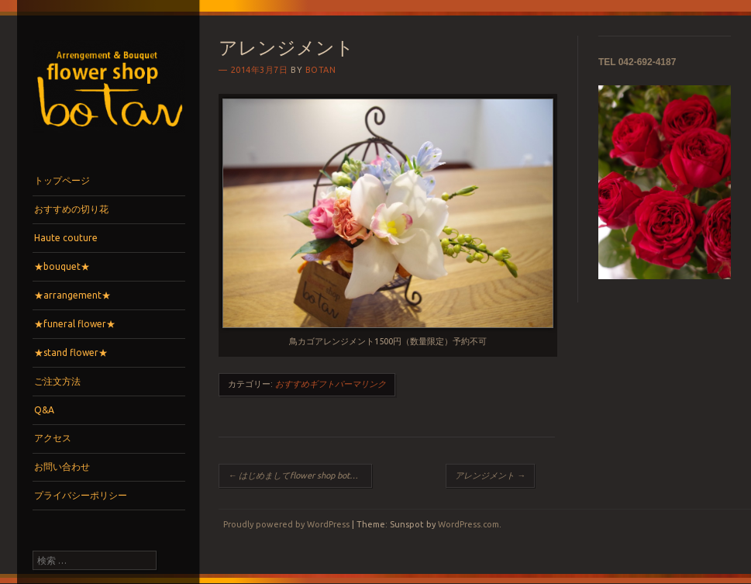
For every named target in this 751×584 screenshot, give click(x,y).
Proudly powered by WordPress (286, 524)
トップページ (62, 180)
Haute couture (66, 238)
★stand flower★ (71, 352)
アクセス (52, 438)
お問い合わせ (62, 466)
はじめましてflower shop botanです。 (299, 475)
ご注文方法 (57, 381)
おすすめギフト (305, 384)
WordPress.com (468, 524)
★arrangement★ (72, 295)
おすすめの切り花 (71, 209)
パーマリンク (360, 384)
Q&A (44, 410)
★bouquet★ (62, 266)
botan (320, 69)
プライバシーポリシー (80, 495)
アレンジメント (490, 475)
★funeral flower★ (74, 324)
